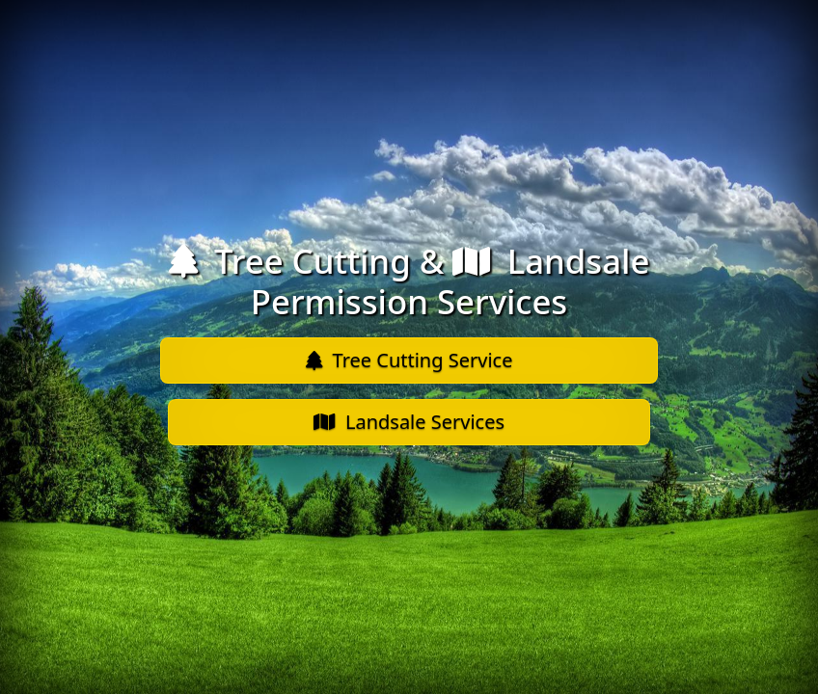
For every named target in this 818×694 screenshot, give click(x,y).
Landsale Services (409, 422)
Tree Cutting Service (409, 360)
